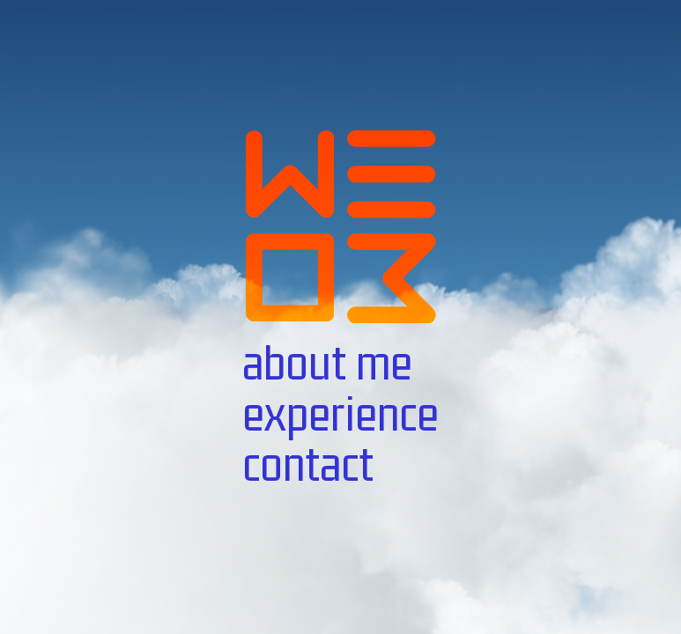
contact (308, 464)
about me (327, 362)
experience (340, 413)
